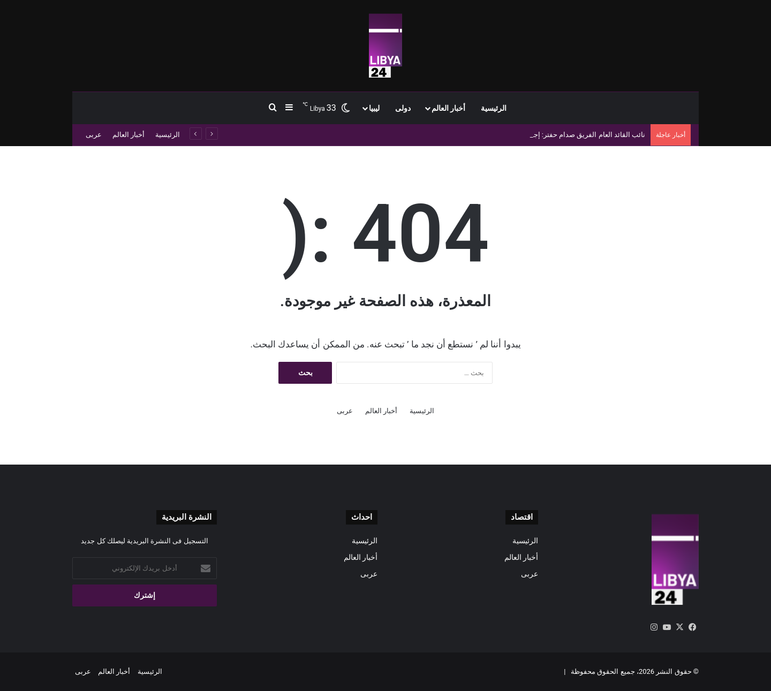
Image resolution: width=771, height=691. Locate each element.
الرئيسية (494, 108)
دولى (403, 108)
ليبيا (374, 108)
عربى (94, 135)
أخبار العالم (448, 108)
